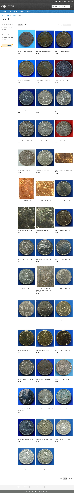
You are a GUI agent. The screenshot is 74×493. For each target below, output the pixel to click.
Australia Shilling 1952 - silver (43, 469)
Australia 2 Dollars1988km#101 (44, 350)
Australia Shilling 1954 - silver (25, 469)
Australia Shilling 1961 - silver (62, 439)
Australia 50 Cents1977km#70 (25, 321)
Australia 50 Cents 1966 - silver (25, 288)
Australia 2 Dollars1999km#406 (62, 350)
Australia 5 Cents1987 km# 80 (25, 230)
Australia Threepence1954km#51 (26, 379)
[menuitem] (4, 11)
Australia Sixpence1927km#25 (25, 140)
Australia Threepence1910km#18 (63, 80)
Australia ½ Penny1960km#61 (25, 80)
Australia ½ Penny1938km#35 (25, 51)
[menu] (37, 11)
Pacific (8, 15)
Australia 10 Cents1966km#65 (62, 230)
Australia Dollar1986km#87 (61, 321)
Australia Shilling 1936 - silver (62, 140)
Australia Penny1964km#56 (43, 379)
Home (2, 15)
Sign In (54, 1)
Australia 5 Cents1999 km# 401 (44, 230)
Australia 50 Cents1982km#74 (43, 321)
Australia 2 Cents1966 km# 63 (43, 200)
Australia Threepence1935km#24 (26, 110)
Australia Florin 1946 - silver (24, 170)
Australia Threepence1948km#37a (44, 409)
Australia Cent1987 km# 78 (24, 200)
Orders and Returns (24, 487)
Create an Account (62, 1)
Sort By (60, 24)
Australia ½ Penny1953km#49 (62, 51)
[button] (70, 1)
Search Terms (5, 487)
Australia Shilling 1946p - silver (44, 439)
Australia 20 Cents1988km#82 (62, 259)
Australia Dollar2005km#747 (25, 350)
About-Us (32, 487)
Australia (14, 15)
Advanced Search (14, 487)
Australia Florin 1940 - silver (62, 379)
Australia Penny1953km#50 (43, 80)
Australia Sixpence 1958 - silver (25, 439)
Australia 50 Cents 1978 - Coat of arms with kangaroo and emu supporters (44, 290)
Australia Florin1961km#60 (43, 170)
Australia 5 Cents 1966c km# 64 (62, 200)
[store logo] (7, 6)
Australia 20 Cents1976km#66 (43, 259)
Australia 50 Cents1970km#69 (62, 288)
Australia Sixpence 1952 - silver (62, 409)
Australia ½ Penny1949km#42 (43, 51)
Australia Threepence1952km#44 (44, 110)
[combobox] (61, 6)
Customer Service (39, 487)
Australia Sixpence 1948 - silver (44, 140)
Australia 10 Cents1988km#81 (25, 259)
